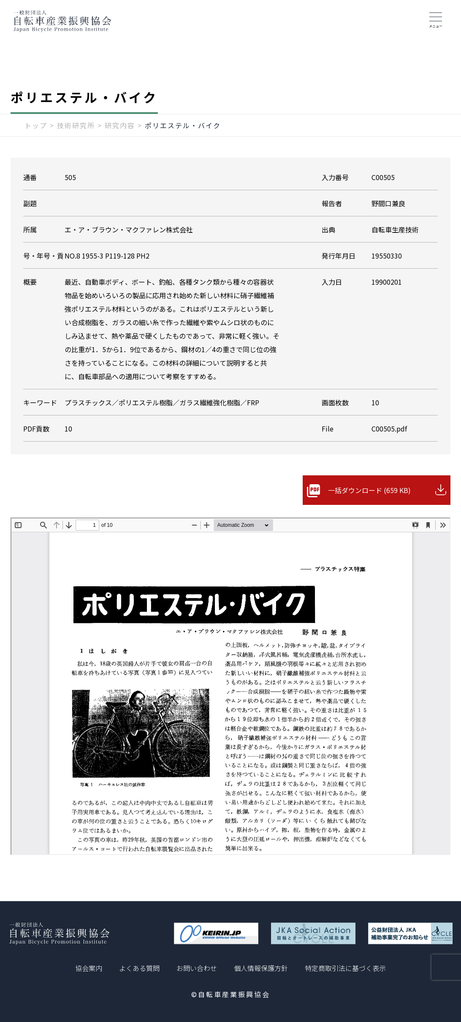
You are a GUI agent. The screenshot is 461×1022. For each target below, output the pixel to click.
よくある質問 (139, 968)
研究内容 (120, 125)
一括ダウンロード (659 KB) (369, 490)
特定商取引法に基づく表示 (345, 968)
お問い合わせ (196, 968)
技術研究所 (76, 125)
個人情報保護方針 (261, 968)
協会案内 (88, 968)
